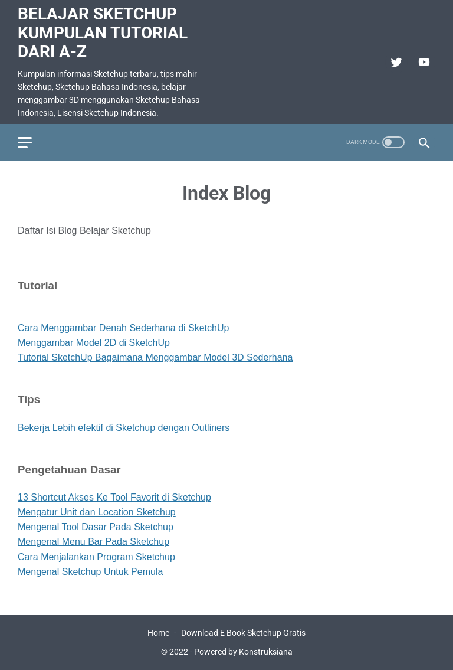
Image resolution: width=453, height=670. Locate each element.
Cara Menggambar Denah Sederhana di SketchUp (123, 328)
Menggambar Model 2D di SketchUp (94, 343)
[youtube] (422, 62)
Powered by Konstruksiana (243, 651)
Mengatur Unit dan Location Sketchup (97, 512)
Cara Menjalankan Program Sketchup (96, 557)
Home (158, 633)
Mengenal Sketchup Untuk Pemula (90, 572)
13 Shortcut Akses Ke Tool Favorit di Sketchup (114, 497)
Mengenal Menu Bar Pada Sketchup (93, 542)
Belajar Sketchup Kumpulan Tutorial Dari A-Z (103, 32)
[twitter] (395, 62)
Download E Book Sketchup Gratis (243, 633)
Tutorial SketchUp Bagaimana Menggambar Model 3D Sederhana (155, 357)
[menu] (25, 142)
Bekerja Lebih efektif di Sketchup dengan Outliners (123, 428)
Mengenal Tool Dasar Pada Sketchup (95, 527)
